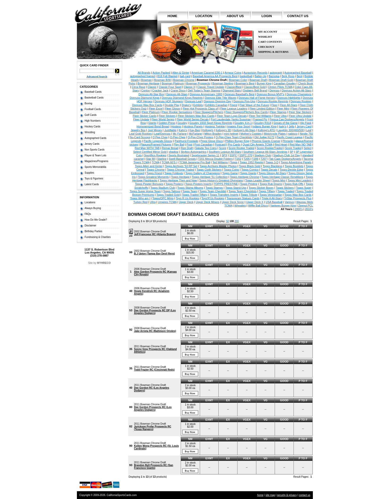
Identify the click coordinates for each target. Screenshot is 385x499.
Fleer (274, 105)
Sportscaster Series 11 (205, 155)
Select (308, 147)
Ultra (153, 202)
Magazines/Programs (96, 161)
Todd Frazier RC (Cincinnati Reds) (154, 369)
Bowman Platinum (173, 83)
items (303, 34)
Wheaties (240, 205)
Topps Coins (231, 169)
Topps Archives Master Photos (218, 166)
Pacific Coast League (289, 137)
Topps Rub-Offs (293, 183)
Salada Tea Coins (206, 147)
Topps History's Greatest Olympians (221, 180)
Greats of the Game (285, 122)
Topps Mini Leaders (299, 180)
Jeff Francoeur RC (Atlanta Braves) (155, 234)
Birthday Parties (94, 231)
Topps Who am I (140, 198)
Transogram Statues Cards (243, 198)
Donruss (274, 90)
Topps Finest (154, 173)
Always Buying (93, 208)
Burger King (264, 83)
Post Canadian (203, 144)
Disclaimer (91, 225)
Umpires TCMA (167, 202)
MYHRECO (104, 262)
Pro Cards (234, 144)
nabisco (293, 133)
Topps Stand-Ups (235, 187)
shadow (173, 151)
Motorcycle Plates (275, 133)
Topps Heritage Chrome (244, 176)
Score (222, 147)
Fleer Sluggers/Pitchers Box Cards (246, 112)
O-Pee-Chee (177, 137)
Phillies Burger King (237, 140)
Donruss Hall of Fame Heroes (256, 97)
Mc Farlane (180, 133)
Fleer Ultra (280, 115)
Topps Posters (174, 183)
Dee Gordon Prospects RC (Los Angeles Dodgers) (152, 408)
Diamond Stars (232, 90)
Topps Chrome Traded (180, 169)
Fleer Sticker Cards (144, 115)
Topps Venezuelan (270, 194)
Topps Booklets (294, 166)
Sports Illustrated (178, 155)
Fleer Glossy (172, 108)
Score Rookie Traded (241, 147)
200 (236, 221)
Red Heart (281, 144)
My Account (267, 31)
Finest (233, 105)
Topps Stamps (214, 187)
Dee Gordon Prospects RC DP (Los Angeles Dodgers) (155, 312)
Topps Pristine (248, 183)
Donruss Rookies (301, 101)
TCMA (156, 162)
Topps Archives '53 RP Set (181, 166)
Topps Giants (248, 173)
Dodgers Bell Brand (255, 90)
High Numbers (93, 120)
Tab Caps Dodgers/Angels (285, 158)
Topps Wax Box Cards (297, 194)
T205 (247, 158)
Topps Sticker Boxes (261, 187)
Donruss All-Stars (176, 94)
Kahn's (183, 130)
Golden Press (166, 122)
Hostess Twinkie (215, 126)
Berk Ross (288, 76)
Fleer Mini (283, 108)
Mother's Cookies (251, 133)
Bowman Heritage (148, 83)
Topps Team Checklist (212, 191)
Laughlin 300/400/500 (290, 130)
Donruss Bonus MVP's (270, 94)
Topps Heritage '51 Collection (210, 176)
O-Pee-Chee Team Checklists (234, 137)
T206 (255, 158)
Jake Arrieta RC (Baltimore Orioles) (155, 331)
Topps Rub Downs (271, 183)
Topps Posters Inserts (198, 183)
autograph (276, 72)
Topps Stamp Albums (190, 187)
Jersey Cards (92, 143)
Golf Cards (91, 115)
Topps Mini (278, 180)
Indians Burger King (264, 126)
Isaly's (282, 126)
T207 (264, 158)
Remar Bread (170, 147)
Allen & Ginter (180, 72)
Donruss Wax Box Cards (147, 105)
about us (235, 16)
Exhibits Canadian (216, 105)
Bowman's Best (244, 83)
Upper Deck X (254, 202)
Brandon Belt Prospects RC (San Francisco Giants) (153, 466)
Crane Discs (178, 90)
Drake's (186, 105)
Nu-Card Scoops (140, 137)
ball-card (185, 76)
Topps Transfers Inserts (224, 194)
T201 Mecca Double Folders (215, 158)
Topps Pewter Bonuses (149, 183)
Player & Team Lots (96, 155)
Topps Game (230, 173)
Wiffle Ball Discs (258, 205)
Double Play (172, 105)
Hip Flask (306, 122)
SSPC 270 (245, 155)
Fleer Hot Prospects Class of (200, 108)
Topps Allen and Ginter (149, 166)
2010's (309, 209)
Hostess (176, 126)
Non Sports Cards (95, 149)
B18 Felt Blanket (167, 76)
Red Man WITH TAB (147, 147)
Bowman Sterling (222, 83)
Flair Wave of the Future (254, 105)
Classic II (189, 86)
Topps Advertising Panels (296, 162)
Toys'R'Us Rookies (212, 198)
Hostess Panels (193, 126)
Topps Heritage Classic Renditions (282, 176)
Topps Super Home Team (145, 191)
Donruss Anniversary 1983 (206, 94)
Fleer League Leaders (233, 108)
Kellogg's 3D (223, 130)
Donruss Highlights (288, 97)
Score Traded (293, 147)
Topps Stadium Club (162, 187)
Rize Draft (186, 147)
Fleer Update (141, 119)
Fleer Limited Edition (262, 108)
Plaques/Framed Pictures (155, 144)
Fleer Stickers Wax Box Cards (196, 115)
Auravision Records (255, 72)
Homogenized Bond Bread (152, 126)
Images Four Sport (238, 126)
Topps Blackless (272, 166)
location (204, 16)
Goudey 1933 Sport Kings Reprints (210, 122)
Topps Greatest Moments (153, 176)
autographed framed (142, 76)
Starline (161, 158)
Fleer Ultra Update (300, 115)
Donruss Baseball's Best (239, 94)
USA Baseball (274, 202)
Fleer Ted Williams (260, 115)
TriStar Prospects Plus (298, 198)
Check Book (305, 83)
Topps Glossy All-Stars (272, 173)
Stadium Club (262, 155)
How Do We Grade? (96, 219)
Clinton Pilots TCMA (280, 86)
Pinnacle (287, 140)
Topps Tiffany (267, 191)
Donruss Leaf (193, 101)
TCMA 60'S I (169, 162)
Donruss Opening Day (217, 101)
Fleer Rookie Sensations (177, 112)
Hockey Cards (93, 126)
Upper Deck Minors (207, 202)
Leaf (308, 130)
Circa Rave (138, 86)
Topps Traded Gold (168, 194)
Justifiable (170, 130)
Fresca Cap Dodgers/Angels (287, 119)
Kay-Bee (194, 130)
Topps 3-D (272, 162)
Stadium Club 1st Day (286, 155)
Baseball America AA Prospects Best (215, 76)
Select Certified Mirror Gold (150, 151)
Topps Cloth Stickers (209, 169)
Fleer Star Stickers (300, 112)
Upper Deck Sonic (233, 202)
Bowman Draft (258, 79)
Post (189, 144)
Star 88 (150, 158)
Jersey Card (304, 126)
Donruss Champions (299, 94)
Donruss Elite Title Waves (220, 97)
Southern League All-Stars (225, 151)
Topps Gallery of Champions (202, 173)
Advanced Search (96, 76)
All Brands (144, 72)
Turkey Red (140, 202)
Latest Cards (92, 184)
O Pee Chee (160, 137)
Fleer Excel (156, 108)
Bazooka (274, 76)
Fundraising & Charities (98, 237)
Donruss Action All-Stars (297, 90)
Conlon (145, 90)
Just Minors (155, 130)
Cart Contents (270, 41)
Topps (233, 162)
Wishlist (265, 36)
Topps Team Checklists (242, 191)
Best (299, 76)
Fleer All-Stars (288, 105)
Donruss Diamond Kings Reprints (182, 97)
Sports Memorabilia (95, 167)
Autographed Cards (96, 138)
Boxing (88, 103)
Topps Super (304, 187)
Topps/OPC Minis (163, 198)
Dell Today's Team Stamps (204, 90)
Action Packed (161, 72)
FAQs (88, 214)
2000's (299, 209)
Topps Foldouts (173, 173)
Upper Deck (186, 202)
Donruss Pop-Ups (244, 101)
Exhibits (198, 105)
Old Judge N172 (264, 137)
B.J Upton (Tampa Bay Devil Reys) (154, 253)
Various (289, 202)
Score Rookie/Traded (270, 147)
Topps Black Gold (250, 166)
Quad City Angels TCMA (257, 144)
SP (291, 151)
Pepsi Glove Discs (211, 140)
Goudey (182, 122)
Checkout (266, 46)
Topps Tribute (249, 194)
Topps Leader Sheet (257, 180)
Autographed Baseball (297, 72)
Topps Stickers (285, 187)
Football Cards (93, 109)
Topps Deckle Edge (292, 169)
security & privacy (287, 495)
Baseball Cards (93, 91)
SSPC (233, 155)
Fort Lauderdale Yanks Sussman (231, 119)
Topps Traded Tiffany (195, 194)
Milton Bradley (213, 133)
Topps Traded (285, 191)
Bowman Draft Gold (281, 79)
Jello (292, 126)
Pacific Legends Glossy (158, 140)
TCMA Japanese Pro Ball (194, 162)
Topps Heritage (180, 176)
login (266, 16)
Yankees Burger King (283, 205)
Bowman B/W (162, 79)
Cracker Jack (160, 90)
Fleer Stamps (278, 112)
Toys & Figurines (94, 178)
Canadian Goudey (285, 83)
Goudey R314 (262, 122)
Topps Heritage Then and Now (178, 180)
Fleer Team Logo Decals (232, 115)
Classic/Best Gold (255, 86)
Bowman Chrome (184, 79)
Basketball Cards (94, 97)
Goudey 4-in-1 (243, 122)
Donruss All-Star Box (151, 94)
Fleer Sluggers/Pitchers (209, 112)
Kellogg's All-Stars (244, 130)
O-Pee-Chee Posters (200, 137)
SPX (224, 155)
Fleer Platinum (151, 112)
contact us (297, 16)
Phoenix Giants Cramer (266, 140)
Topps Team (189, 191)
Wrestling (90, 132)
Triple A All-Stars (272, 198)
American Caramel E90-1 (207, 72)
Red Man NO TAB (301, 144)
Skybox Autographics (194, 151)
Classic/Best (234, 86)
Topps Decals (269, 169)
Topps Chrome (156, 169)
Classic (152, 86)
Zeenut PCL (305, 205)
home (172, 16)
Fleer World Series (163, 119)
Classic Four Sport (170, 86)
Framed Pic (260, 119)
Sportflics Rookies (155, 155)
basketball (246, 76)
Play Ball (179, 144)
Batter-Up (260, 76)
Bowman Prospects (198, 83)
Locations (90, 202)
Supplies (89, 172)
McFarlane (195, 133)
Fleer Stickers (167, 115)
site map (270, 495)
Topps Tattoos (171, 191)
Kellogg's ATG (266, 130)
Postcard (220, 144)
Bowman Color (238, 79)
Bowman (146, 79)
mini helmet (231, 133)
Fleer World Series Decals (193, 119)
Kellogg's (207, 130)
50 (227, 221)
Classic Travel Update (210, 86)
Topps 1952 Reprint (252, 162)
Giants (152, 122)
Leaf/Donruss (162, 133)
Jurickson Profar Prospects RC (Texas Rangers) (152, 428)
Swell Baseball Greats (182, 158)
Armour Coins (232, 72)
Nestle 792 (306, 133)
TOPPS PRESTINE (226, 183)
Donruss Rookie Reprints (273, 101)
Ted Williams (220, 162)
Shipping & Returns (273, 52)
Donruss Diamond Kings (145, 97)
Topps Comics (250, 169)
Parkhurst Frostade (186, 140)
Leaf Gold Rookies (140, 133)
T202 (238, 158)
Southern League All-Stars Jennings (265, 151)
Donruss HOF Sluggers (168, 101)
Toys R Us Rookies (187, 198)
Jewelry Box (138, 130)
